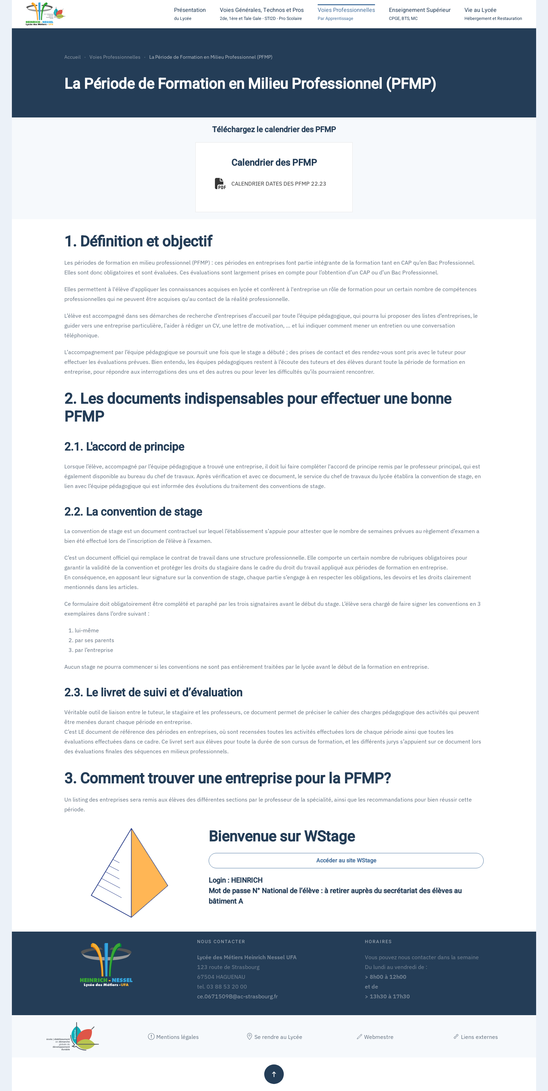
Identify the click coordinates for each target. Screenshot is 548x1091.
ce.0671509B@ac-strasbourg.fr (237, 996)
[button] (190, 14)
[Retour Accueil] (45, 14)
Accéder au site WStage (346, 860)
